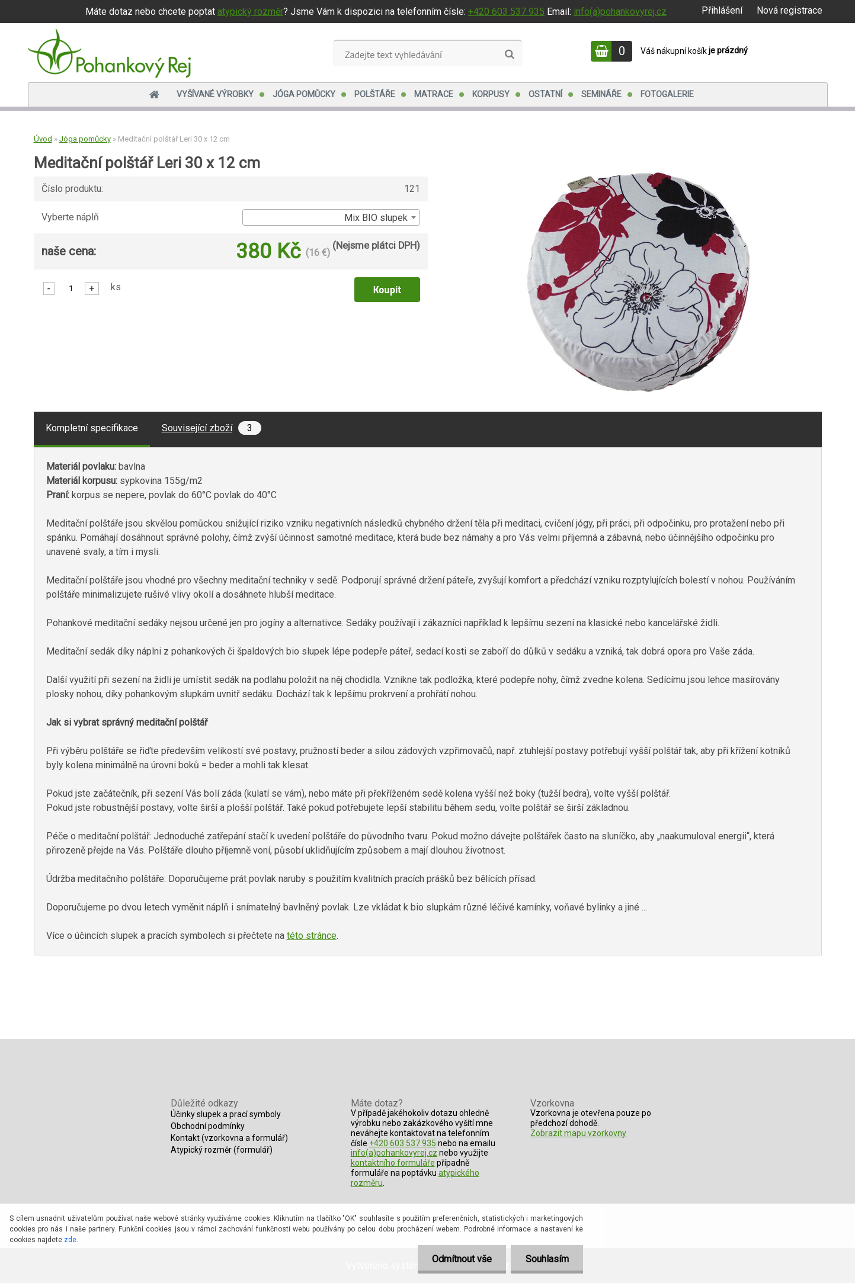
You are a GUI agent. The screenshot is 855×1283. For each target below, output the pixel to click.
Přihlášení (722, 10)
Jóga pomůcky (304, 94)
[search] (509, 54)
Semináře (601, 94)
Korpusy (491, 94)
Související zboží (211, 428)
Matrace (433, 94)
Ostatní (545, 94)
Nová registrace (789, 10)
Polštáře (374, 94)
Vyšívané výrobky (215, 94)
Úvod (43, 138)
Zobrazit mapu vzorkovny (578, 1133)
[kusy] (71, 287)
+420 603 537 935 (506, 11)
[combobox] (331, 217)
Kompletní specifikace (92, 428)
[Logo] (109, 52)
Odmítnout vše (461, 1259)
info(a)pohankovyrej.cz (620, 11)
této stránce (312, 935)
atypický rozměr (250, 11)
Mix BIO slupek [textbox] (376, 217)
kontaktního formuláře (393, 1162)
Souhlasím (546, 1259)
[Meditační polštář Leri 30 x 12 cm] (638, 175)
